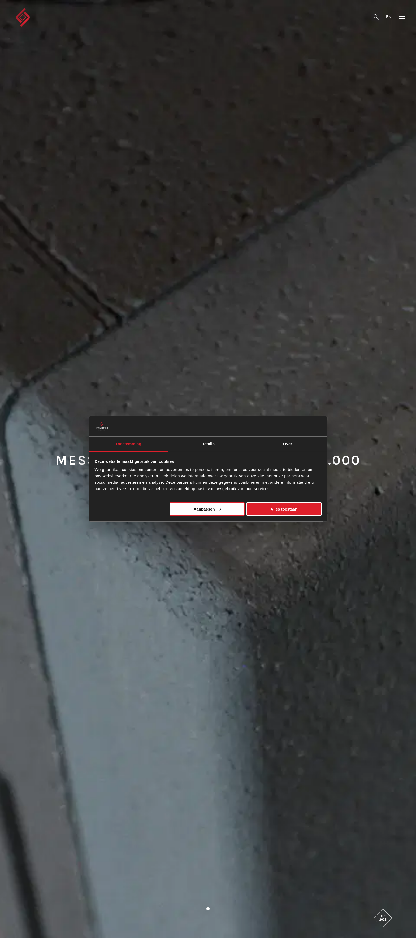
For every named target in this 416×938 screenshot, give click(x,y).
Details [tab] (208, 444)
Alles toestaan (284, 509)
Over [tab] (287, 444)
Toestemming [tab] (128, 444)
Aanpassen (207, 509)
